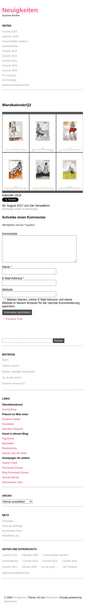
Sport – (6, 359)
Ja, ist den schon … (13, 377)
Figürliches (8, 438)
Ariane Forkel (9, 462)
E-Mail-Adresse (13, 278)
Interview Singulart (12, 428)
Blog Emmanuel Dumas (15, 472)
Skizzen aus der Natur (14, 453)
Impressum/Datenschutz (15, 85)
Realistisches (9, 448)
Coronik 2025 (9, 31)
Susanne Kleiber (11, 419)
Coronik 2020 (9, 70)
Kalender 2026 (10, 36)
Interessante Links (12, 482)
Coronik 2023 (9, 55)
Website (7, 289)
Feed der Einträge (12, 526)
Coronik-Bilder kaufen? (15, 41)
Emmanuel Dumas (12, 467)
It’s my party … (10, 75)
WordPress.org (10, 535)
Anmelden (7, 521)
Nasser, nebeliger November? (19, 371)
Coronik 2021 (9, 65)
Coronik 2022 (9, 60)
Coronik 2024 (9, 51)
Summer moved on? (13, 383)
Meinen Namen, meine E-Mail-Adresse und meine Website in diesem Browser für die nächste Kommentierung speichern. (41, 303)
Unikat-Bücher (10, 46)
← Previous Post (12, 318)
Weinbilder (8, 443)
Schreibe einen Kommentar (20, 209)
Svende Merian (10, 477)
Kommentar (9, 233)
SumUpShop (9, 409)
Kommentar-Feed (12, 530)
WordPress (10, 601)
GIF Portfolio (9, 80)
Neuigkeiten (20, 10)
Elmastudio (51, 597)
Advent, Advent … (12, 365)
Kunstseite (8, 424)
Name (7, 266)
